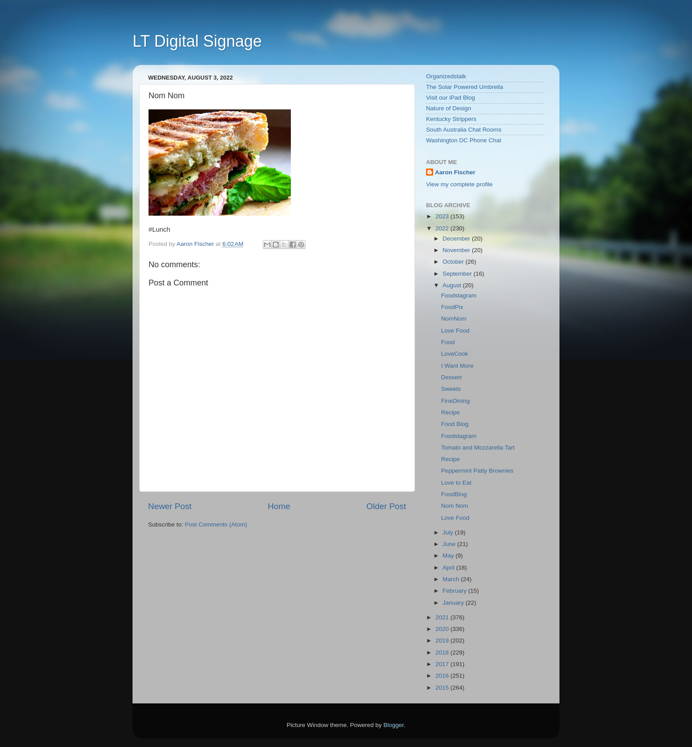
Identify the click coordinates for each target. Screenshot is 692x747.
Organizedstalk (446, 76)
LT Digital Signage (197, 41)
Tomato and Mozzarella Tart (478, 447)
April (449, 567)
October (454, 261)
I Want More (457, 365)
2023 (443, 216)
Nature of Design (448, 108)
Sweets (451, 389)
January (454, 602)
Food (448, 342)
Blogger (393, 725)
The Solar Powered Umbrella (464, 87)
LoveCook (454, 353)
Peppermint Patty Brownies (477, 470)
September (458, 273)
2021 (443, 617)
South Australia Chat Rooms (464, 129)
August (453, 285)
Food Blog (455, 424)
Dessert (451, 377)
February (455, 590)
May (449, 555)
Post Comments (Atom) (216, 524)
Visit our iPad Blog (450, 97)
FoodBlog (454, 494)
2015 (443, 687)
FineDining (455, 401)
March (452, 579)
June (450, 544)
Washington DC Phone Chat (463, 140)
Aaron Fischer (455, 172)
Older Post (386, 506)
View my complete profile (459, 184)
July (449, 532)
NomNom (454, 318)
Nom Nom (454, 505)
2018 (443, 652)
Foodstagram (459, 295)
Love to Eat (456, 482)
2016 (443, 675)
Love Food (455, 330)
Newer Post (170, 506)
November (457, 250)
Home (279, 506)
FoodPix (452, 307)
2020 (443, 629)
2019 (443, 640)
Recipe (450, 412)
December (457, 238)
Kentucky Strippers (451, 119)
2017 (443, 664)
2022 (443, 228)
